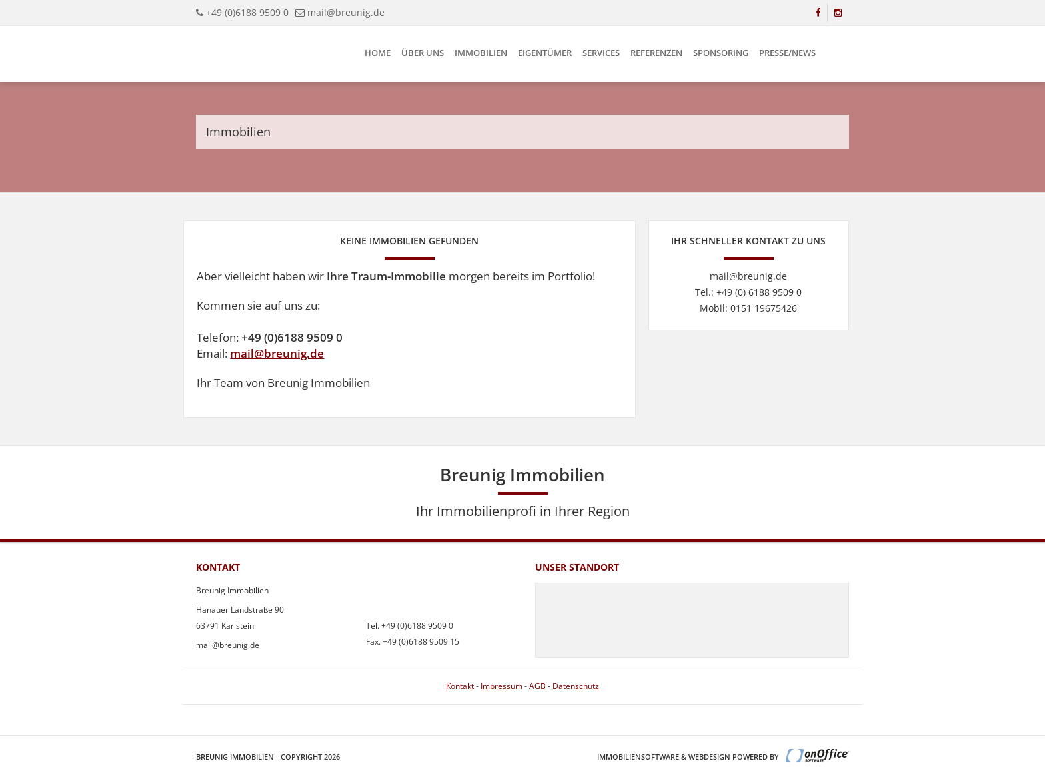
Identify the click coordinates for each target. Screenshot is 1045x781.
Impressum (501, 686)
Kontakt (460, 686)
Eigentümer (545, 53)
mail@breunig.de (277, 353)
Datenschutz (575, 686)
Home (378, 53)
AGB (537, 686)
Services (601, 53)
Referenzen (656, 53)
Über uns (422, 53)
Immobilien (481, 53)
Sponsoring (720, 53)
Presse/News (787, 53)
